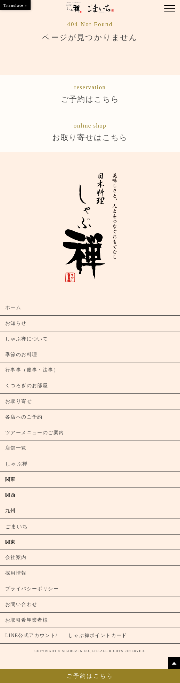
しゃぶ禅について (26, 339)
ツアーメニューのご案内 (34, 432)
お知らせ (16, 323)
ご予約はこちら (90, 93)
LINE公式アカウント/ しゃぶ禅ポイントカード (66, 635)
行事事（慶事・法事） (32, 370)
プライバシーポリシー (32, 588)
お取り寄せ (18, 401)
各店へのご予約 (24, 417)
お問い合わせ (21, 604)
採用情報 (16, 573)
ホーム (13, 307)
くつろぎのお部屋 (26, 385)
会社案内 (16, 557)
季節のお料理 (21, 354)
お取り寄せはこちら (90, 131)
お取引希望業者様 (26, 620)
